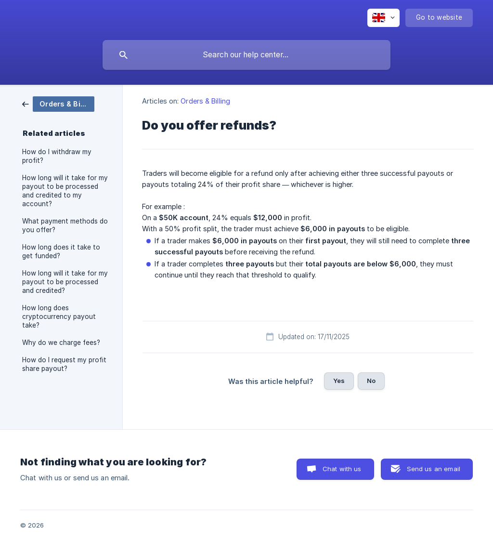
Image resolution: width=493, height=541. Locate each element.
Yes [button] (339, 380)
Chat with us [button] (342, 469)
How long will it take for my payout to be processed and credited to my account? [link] (65, 191)
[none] (383, 18)
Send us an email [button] (433, 469)
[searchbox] (246, 55)
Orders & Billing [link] (205, 101)
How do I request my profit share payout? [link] (64, 364)
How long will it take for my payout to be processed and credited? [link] (65, 281)
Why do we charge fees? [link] (61, 342)
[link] (58, 103)
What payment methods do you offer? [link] (65, 225)
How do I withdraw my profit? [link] (56, 156)
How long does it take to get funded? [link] (61, 251)
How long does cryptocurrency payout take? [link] (59, 316)
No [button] (371, 380)
